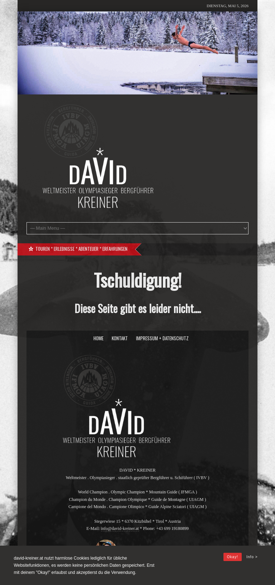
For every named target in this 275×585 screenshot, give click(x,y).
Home (98, 338)
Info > (251, 557)
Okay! (232, 557)
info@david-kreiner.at (120, 528)
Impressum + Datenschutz (162, 338)
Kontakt (120, 338)
